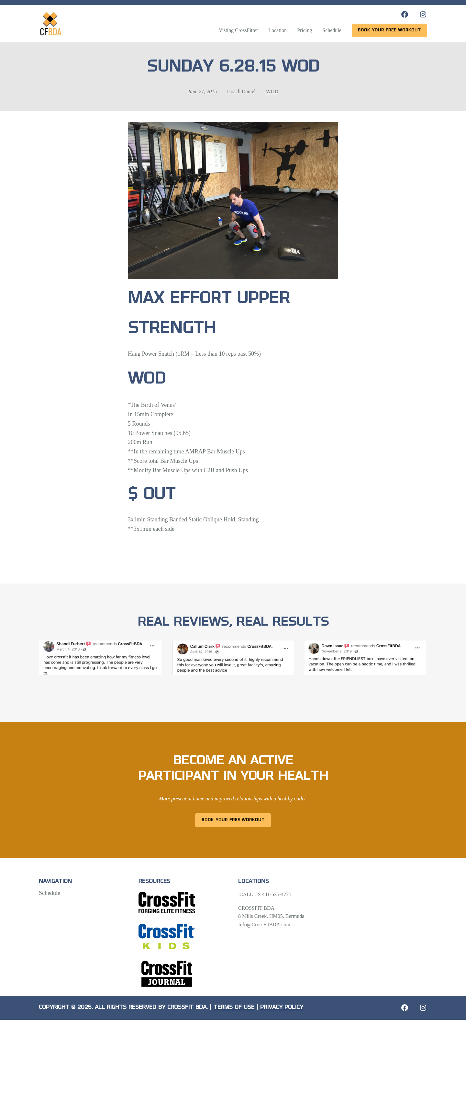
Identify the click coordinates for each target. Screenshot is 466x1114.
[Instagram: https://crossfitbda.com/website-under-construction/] (423, 1008)
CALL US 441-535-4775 (264, 894)
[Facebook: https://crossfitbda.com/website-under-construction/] (405, 1008)
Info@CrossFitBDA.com (264, 924)
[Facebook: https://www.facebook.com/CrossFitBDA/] (405, 14)
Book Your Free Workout (233, 820)
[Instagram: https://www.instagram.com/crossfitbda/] (423, 14)
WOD (272, 91)
